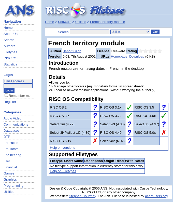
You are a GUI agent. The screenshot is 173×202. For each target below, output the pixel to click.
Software (64, 22)
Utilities (80, 22)
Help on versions (62, 148)
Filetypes (10, 52)
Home (8, 28)
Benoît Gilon (72, 51)
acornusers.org (156, 196)
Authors (9, 46)
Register (10, 102)
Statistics (10, 64)
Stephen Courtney (82, 196)
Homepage (119, 56)
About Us (11, 34)
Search (9, 40)
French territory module (107, 22)
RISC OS (11, 58)
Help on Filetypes (63, 171)
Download (136, 56)
